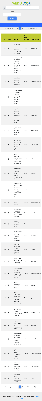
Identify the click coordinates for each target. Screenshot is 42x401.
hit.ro (32, 378)
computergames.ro (36, 81)
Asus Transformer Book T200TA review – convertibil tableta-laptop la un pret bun (17, 298)
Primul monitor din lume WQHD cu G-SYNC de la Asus (18, 130)
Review (26, 159)
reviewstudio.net (35, 312)
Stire (25, 48)
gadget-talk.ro (34, 144)
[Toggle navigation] (21, 25)
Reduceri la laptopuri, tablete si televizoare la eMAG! (17, 378)
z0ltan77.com (34, 130)
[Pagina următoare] (25, 28)
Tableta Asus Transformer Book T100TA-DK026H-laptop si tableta (18, 213)
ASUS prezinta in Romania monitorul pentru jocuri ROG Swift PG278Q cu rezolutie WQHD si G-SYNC (18, 115)
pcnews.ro (34, 97)
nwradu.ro (33, 190)
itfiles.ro (33, 159)
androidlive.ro (34, 339)
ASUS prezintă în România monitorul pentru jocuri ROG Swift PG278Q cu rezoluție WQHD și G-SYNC (18, 65)
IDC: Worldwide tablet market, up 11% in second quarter (18, 366)
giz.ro (32, 298)
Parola (12, 11)
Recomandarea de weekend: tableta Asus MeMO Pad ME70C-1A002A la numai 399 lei (18, 339)
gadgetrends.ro (35, 366)
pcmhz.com (34, 115)
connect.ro (34, 48)
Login (12, 18)
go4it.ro (33, 249)
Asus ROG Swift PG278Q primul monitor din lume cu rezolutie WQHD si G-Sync (17, 144)
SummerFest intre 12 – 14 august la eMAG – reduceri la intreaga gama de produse (18, 173)
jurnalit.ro (33, 261)
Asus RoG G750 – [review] (16, 202)
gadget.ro (33, 173)
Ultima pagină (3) (32, 28)
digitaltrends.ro (35, 65)
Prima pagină (9, 28)
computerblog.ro (35, 202)
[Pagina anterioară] (14, 28)
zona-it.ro (33, 213)
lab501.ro (33, 285)
